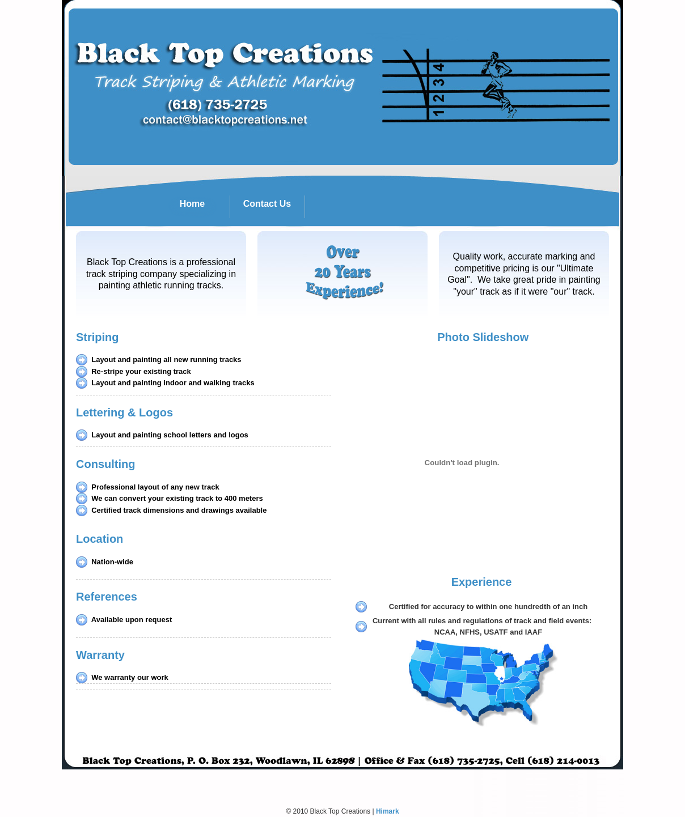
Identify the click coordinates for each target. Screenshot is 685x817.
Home (204, 207)
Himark (387, 811)
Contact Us (273, 207)
